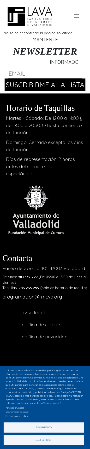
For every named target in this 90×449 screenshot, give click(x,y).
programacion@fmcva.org (32, 297)
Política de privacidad (45, 337)
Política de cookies (41, 324)
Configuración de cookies (17, 416)
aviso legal (33, 312)
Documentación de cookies (18, 412)
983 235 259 (28, 287)
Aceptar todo (43, 440)
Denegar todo (44, 427)
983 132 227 (28, 277)
